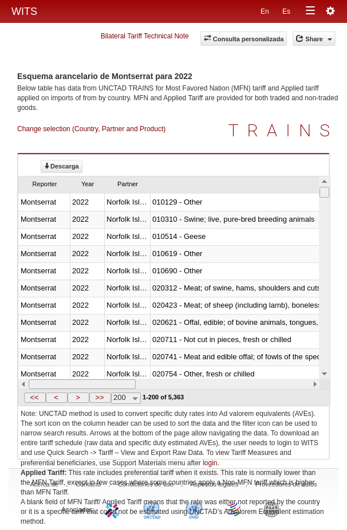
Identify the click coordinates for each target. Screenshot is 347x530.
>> (99, 397)
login (210, 463)
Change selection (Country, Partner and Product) (91, 129)
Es (286, 11)
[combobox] (126, 398)
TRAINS (283, 130)
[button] (35, 397)
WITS (24, 11)
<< (34, 397)
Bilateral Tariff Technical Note (145, 36)
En (265, 11)
